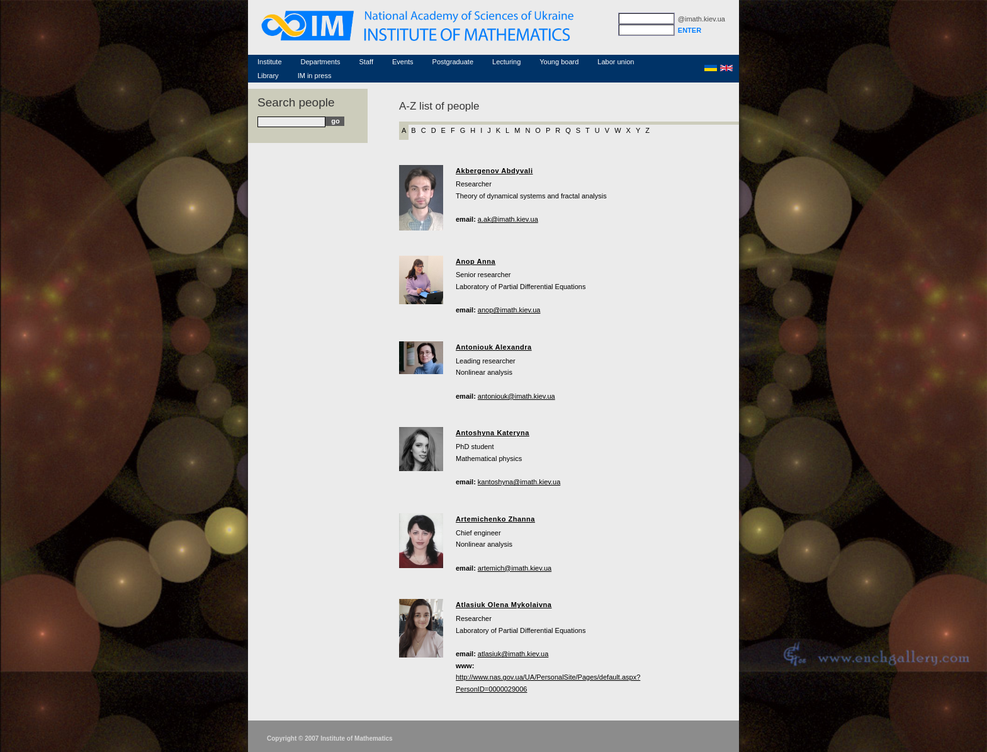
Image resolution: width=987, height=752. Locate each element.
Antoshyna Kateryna (492, 432)
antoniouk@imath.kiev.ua (516, 396)
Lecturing (506, 62)
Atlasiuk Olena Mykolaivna (504, 604)
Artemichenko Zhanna (495, 519)
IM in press (315, 75)
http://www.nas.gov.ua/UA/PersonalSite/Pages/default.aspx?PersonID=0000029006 (548, 683)
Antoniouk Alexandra (494, 347)
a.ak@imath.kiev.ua (508, 219)
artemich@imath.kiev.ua (514, 568)
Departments (321, 62)
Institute (269, 62)
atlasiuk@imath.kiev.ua (513, 654)
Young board (558, 62)
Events (403, 62)
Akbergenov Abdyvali (494, 170)
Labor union (615, 62)
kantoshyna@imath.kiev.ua (519, 482)
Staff (366, 62)
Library (268, 75)
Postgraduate (452, 62)
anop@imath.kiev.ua (509, 310)
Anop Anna (475, 261)
